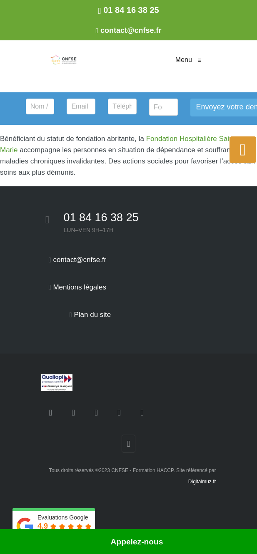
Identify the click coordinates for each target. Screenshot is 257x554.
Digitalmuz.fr (202, 482)
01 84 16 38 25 (101, 217)
